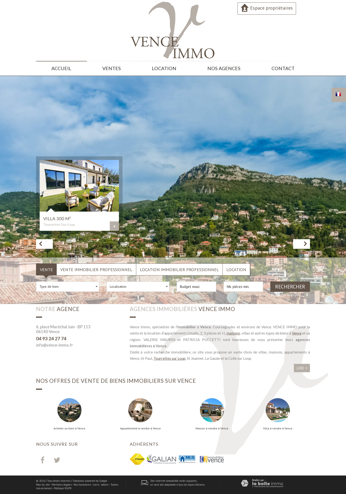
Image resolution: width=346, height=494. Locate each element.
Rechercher (290, 286)
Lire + (302, 368)
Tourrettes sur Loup (169, 358)
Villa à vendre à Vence (277, 428)
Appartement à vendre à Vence (140, 428)
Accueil (61, 68)
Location (164, 68)
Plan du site (43, 484)
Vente (46, 269)
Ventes (111, 68)
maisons (233, 333)
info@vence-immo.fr (54, 345)
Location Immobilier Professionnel (179, 269)
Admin (105, 484)
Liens (96, 484)
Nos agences (224, 68)
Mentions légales (62, 484)
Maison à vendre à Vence (212, 428)
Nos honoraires (82, 484)
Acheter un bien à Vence (69, 428)
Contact (283, 68)
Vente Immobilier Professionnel (96, 269)
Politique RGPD (63, 488)
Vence (297, 333)
